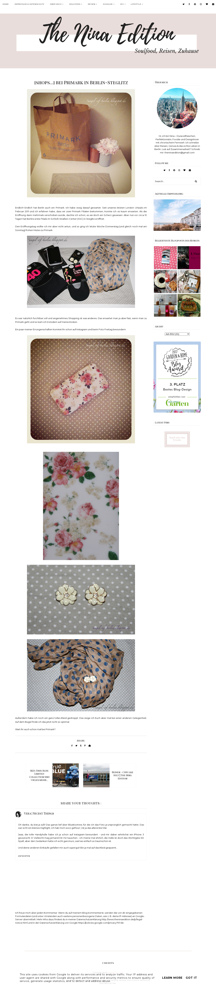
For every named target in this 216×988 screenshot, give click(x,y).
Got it (191, 977)
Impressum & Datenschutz (29, 4)
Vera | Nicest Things (39, 813)
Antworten (24, 856)
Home (6, 4)
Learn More (172, 977)
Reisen (91, 4)
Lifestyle (136, 4)
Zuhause (108, 4)
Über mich (56, 4)
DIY (122, 4)
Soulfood (74, 4)
